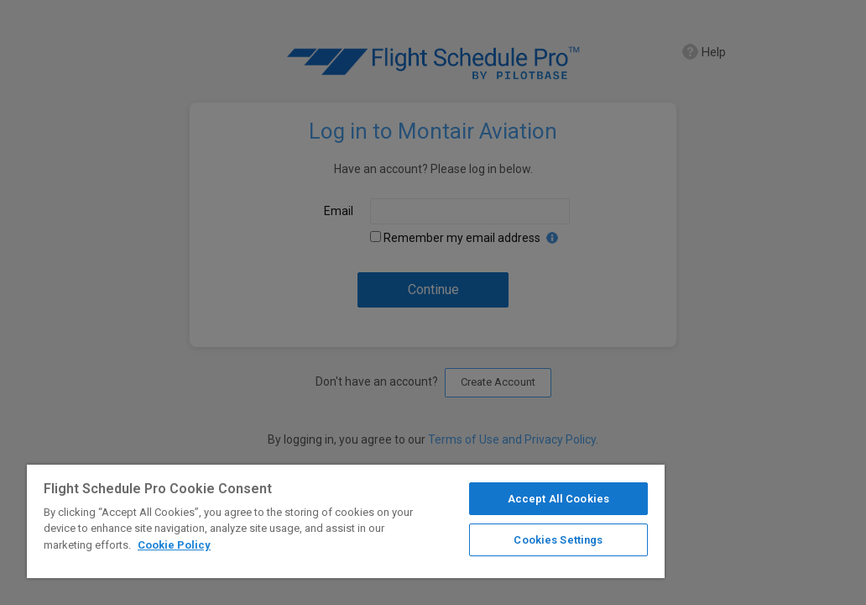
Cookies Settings (448, 535)
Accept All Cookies (448, 493)
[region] (278, 519)
